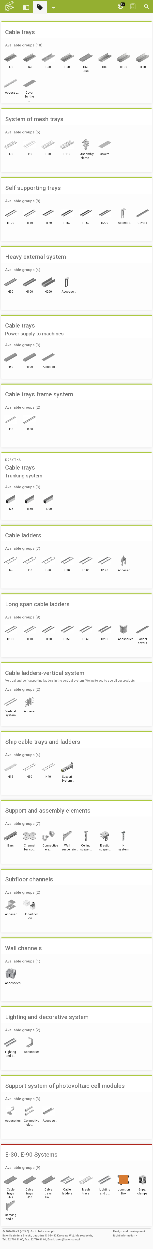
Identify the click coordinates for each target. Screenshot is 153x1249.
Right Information (124, 1235)
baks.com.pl (46, 1231)
